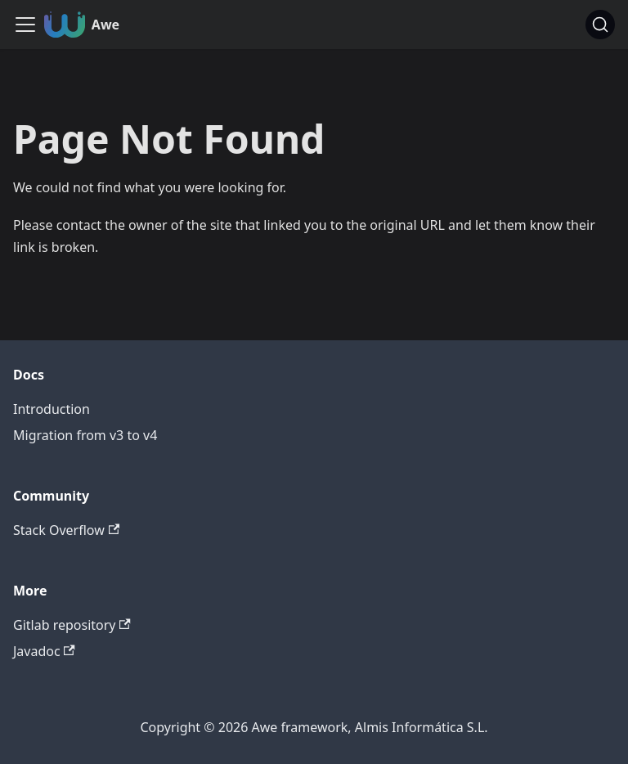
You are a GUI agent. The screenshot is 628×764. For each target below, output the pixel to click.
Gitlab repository (72, 625)
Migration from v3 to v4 (85, 435)
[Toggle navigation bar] (25, 24)
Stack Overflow (66, 530)
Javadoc (44, 651)
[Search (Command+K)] (600, 24)
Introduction (51, 409)
